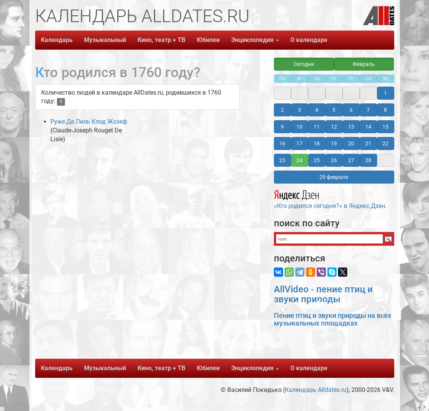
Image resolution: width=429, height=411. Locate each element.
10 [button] (299, 127)
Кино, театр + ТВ (161, 40)
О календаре (308, 40)
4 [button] (316, 110)
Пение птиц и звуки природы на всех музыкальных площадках (332, 319)
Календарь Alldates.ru (315, 389)
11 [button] (317, 127)
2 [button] (282, 110)
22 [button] (385, 143)
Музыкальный (105, 40)
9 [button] (282, 127)
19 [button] (334, 143)
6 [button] (351, 110)
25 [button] (317, 160)
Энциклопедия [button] (255, 40)
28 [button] (368, 160)
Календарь (57, 40)
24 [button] (299, 160)
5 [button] (333, 110)
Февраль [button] (364, 64)
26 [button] (334, 160)
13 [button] (351, 127)
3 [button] (299, 110)
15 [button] (385, 127)
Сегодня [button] (303, 64)
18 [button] (317, 143)
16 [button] (282, 143)
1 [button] (385, 93)
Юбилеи (208, 40)
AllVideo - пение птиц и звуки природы (323, 294)
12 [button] (334, 127)
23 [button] (282, 160)
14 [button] (368, 127)
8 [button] (385, 110)
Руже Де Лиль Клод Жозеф (88, 121)
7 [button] (368, 110)
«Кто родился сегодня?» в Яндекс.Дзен (329, 198)
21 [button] (368, 143)
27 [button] (351, 160)
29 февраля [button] (333, 177)
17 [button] (299, 143)
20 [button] (351, 143)
